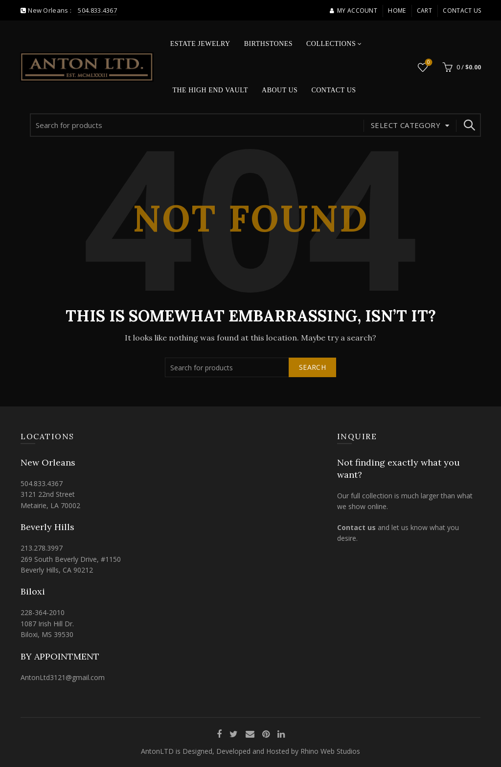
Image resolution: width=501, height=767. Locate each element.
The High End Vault (210, 90)
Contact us (356, 527)
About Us (279, 90)
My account (353, 10)
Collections (331, 43)
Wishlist (428, 63)
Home (397, 10)
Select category (405, 125)
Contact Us (462, 10)
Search (468, 125)
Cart (424, 10)
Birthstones (268, 43)
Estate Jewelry (200, 43)
